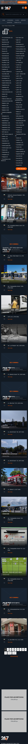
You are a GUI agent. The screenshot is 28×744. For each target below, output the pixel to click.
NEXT (9, 653)
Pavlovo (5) (4, 150)
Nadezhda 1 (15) (6, 122)
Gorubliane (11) (5, 78)
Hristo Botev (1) (5, 89)
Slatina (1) (18, 111)
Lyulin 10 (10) (19, 78)
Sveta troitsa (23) (20, 125)
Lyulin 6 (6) (18, 87)
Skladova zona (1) (20, 109)
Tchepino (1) (19, 129)
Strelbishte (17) (19, 118)
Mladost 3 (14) (5, 107)
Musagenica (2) (5, 118)
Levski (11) (18, 64)
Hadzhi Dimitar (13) (6, 83)
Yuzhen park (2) (20, 149)
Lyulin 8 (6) (18, 92)
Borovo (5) (4, 49)
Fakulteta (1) (5, 69)
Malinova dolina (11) (6, 98)
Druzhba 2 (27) (5, 64)
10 (5, 653)
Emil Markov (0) (5, 67)
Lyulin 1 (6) (18, 76)
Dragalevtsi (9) (5, 60)
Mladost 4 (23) (5, 110)
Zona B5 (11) (19, 160)
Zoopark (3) (19, 165)
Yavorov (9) (18, 147)
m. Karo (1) (18, 94)
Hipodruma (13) (5, 85)
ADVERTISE (9, 22)
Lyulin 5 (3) (18, 85)
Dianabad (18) (5, 58)
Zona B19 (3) (19, 158)
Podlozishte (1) (5, 152)
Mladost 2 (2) (5, 105)
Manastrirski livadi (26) (7, 101)
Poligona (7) (5, 156)
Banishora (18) (5, 42)
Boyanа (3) (4, 51)
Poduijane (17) (5, 154)
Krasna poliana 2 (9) (21, 49)
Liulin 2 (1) (18, 67)
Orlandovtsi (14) (6, 143)
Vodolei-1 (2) (19, 140)
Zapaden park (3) (20, 153)
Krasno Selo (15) (20, 53)
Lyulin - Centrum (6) (20, 73)
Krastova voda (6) (20, 55)
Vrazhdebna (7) (19, 144)
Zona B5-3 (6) (19, 163)
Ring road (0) (19, 104)
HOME (3, 20)
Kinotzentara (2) (20, 44)
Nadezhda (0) (5, 120)
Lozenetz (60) (19, 71)
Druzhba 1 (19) (5, 62)
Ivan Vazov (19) (19, 37)
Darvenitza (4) (5, 55)
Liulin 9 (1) (18, 69)
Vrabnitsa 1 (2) (19, 142)
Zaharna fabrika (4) (20, 151)
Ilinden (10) (4, 94)
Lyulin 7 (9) (18, 89)
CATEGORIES (10, 20)
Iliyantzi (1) (4, 96)
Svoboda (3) (19, 127)
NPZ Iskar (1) (5, 132)
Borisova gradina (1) (6, 46)
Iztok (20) (18, 42)
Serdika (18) (19, 107)
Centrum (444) (5, 53)
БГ (23, 7)
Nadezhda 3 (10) (6, 127)
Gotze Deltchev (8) (6, 80)
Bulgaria (10, 25)
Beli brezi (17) (5, 44)
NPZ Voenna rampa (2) (7, 134)
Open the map (21, 168)
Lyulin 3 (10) (19, 80)
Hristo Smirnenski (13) (7, 92)
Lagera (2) (18, 60)
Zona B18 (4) (19, 156)
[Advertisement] (14, 674)
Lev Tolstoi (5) (19, 62)
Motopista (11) (5, 116)
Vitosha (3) (18, 138)
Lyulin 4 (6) (18, 83)
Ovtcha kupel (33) (6, 145)
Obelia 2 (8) (5, 138)
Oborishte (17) (5, 141)
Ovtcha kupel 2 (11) (6, 147)
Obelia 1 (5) (5, 136)
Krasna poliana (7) (20, 46)
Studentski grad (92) (21, 120)
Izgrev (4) (18, 39)
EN (25, 7)
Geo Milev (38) (5, 73)
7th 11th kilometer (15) (7, 37)
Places (17, 20)
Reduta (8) (18, 102)
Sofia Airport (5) (19, 116)
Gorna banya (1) (6, 76)
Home (3, 25)
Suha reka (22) (19, 122)
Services (23, 20)
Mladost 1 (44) (5, 103)
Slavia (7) (18, 113)
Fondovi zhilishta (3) (6, 71)
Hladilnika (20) (5, 87)
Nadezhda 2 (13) (6, 125)
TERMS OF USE (17, 22)
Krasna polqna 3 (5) (20, 51)
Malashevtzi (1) (19, 96)
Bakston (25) (5, 39)
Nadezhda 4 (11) (6, 129)
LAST (14, 653)
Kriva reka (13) (19, 58)
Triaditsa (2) (19, 132)
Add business (22, 2)
